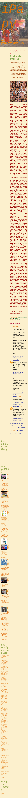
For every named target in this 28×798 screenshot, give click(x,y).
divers (2, 674)
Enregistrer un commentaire (16, 423)
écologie (3, 708)
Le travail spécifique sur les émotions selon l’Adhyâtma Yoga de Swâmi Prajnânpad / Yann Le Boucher (5, 518)
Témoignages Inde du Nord (4, 739)
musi (2, 770)
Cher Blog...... (8, 477)
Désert (2, 715)
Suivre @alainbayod (4, 794)
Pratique (3, 666)
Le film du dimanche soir (4, 752)
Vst (2, 682)
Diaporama (3, 749)
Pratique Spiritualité (3, 731)
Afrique (3, 690)
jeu (2, 776)
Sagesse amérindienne (4, 705)
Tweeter (16, 318)
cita (2, 774)
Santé (2, 686)
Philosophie (4, 773)
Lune (2, 767)
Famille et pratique (3, 726)
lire (2, 748)
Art (2, 732)
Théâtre (3, 757)
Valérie (15, 397)
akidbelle (16, 360)
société (18, 319)
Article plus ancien (22, 427)
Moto (2, 678)
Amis (15, 319)
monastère (3, 721)
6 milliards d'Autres (15, 57)
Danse (2, 714)
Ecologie (3, 671)
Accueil (23, 425)
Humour (3, 662)
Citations (3, 661)
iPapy (12, 16)
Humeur (3, 689)
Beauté (3, 680)
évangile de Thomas (4, 723)
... (7, 539)
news (2, 736)
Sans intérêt (4, 702)
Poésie (2, 698)
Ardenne (3, 742)
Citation (3, 743)
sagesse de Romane (4, 759)
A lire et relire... (4, 696)
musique (3, 655)
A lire (2, 660)
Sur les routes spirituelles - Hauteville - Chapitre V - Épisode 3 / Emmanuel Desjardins (5, 551)
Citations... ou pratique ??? (4, 684)
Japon (2, 750)
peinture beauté (5, 771)
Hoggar (3, 673)
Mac (2, 688)
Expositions (4, 766)
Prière (2, 720)
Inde (2, 659)
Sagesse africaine (3, 734)
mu (2, 777)
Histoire (3, 763)
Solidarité (3, 709)
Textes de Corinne (3, 700)
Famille (3, 670)
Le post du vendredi (3, 712)
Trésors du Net (4, 667)
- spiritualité (4, 692)
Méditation (3, 679)
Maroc (2, 768)
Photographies (4, 676)
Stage (2, 710)
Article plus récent (14, 425)
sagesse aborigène (3, 762)
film (2, 663)
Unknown (16, 406)
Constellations (4, 727)
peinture (3, 691)
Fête (2, 737)
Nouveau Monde (5, 755)
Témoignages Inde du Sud (4, 717)
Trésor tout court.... (3, 694)
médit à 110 (4, 744)
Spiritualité (3, 656)
